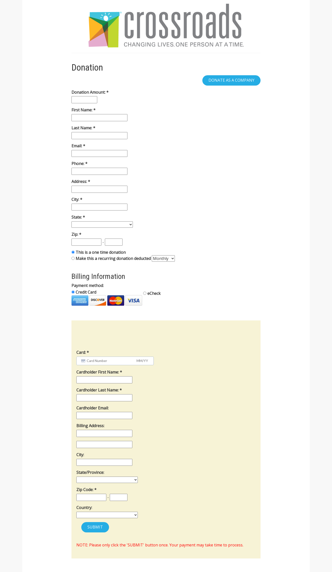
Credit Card (106, 297)
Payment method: (87, 285)
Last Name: (82, 128)
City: (75, 199)
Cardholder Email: (92, 408)
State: (77, 217)
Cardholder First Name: (98, 372)
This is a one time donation (101, 252)
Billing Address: (90, 425)
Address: (79, 181)
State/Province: (90, 472)
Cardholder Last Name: (98, 390)
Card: (81, 352)
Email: (77, 146)
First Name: (82, 110)
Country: (84, 507)
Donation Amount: (88, 92)
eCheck (152, 293)
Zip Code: (85, 489)
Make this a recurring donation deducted (113, 258)
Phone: (78, 163)
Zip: (75, 234)
